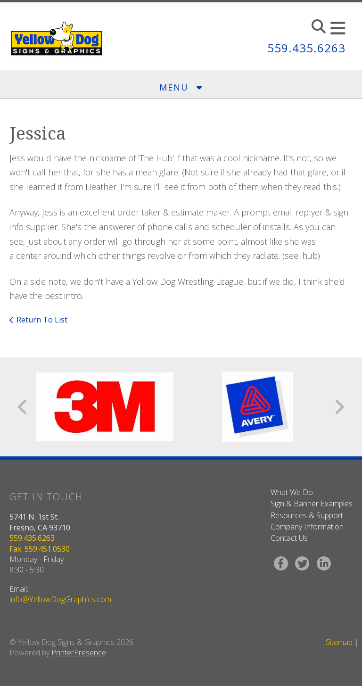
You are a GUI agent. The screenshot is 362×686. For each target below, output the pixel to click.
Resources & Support (307, 515)
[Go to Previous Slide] (23, 406)
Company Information (307, 526)
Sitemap (339, 642)
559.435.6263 (306, 48)
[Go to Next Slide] (339, 406)
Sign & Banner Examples (312, 503)
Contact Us (289, 538)
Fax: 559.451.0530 (39, 549)
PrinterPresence (78, 652)
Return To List (41, 319)
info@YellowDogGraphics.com (60, 599)
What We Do (292, 492)
